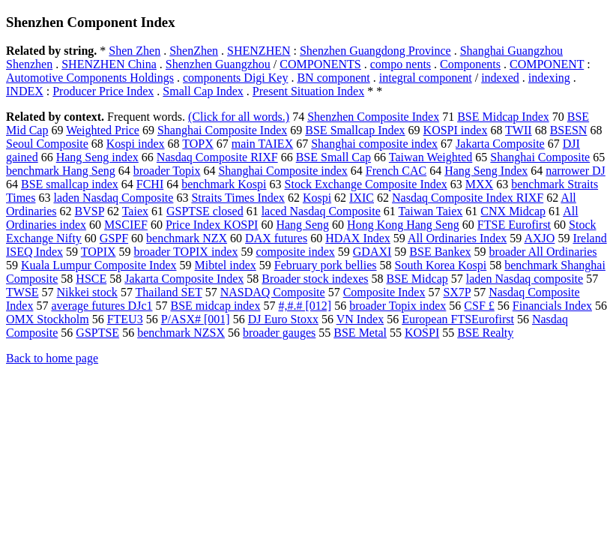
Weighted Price (102, 130)
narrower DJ (576, 170)
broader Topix (167, 170)
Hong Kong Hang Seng (403, 224)
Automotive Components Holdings (90, 77)
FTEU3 (125, 319)
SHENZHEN (258, 50)
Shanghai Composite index (282, 170)
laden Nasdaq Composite (113, 197)
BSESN (569, 130)
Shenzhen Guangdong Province (375, 50)
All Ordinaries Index (457, 238)
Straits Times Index (237, 197)
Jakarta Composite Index (184, 278)
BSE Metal (360, 332)
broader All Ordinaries (543, 251)
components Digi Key (235, 77)
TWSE (22, 292)
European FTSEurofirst (458, 319)
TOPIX (98, 251)
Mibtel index (225, 265)
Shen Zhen (134, 50)
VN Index (360, 319)
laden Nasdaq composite (524, 278)
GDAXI (372, 251)
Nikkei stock (87, 292)
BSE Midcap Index (503, 116)
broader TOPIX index (186, 251)
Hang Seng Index (486, 170)
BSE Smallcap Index (355, 130)
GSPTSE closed (205, 211)
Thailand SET (169, 292)
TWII (518, 130)
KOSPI (422, 332)
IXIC (361, 197)
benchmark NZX (186, 238)
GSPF (114, 238)
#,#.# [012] (304, 305)
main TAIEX (262, 143)
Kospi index (135, 143)
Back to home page (52, 358)
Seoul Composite (47, 143)
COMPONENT (547, 64)
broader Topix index (397, 305)
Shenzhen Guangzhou (218, 64)
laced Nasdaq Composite (321, 211)
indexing (549, 77)
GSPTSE (97, 332)
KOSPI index (455, 130)
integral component (425, 77)
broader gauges (279, 332)
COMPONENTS (320, 64)
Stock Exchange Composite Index (366, 184)
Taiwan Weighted (430, 157)
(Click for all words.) (238, 116)
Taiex (135, 211)
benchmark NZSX (181, 332)
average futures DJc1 (101, 305)
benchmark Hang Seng (60, 170)
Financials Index (552, 305)
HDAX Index (357, 238)
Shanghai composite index (374, 143)
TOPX (198, 143)
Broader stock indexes (315, 278)
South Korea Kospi (441, 265)
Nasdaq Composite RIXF (217, 157)
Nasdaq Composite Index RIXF (467, 197)
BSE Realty (485, 332)
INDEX (24, 91)
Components (470, 64)
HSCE (91, 278)
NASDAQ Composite (272, 292)
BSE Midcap (417, 278)
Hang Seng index (97, 157)
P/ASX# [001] (195, 319)
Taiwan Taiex (430, 211)
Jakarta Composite (500, 143)
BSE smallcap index (69, 184)
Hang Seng (302, 224)
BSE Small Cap (333, 157)
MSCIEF (126, 224)
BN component (333, 77)
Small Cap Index (203, 91)
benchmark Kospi (223, 184)
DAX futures (276, 238)
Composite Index (384, 292)
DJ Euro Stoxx (283, 319)
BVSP (89, 211)
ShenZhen (193, 50)
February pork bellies (325, 265)
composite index (295, 251)
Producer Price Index (103, 91)
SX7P (457, 292)
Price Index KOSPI (212, 224)
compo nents (400, 64)
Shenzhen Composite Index (373, 116)
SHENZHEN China (109, 64)
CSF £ (479, 305)
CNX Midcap (513, 211)
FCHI (149, 184)
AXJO (539, 238)
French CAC (396, 170)
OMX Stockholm (47, 319)
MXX (479, 184)
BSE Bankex (440, 251)
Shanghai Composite (540, 157)
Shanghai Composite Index (222, 130)
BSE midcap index (215, 305)
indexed (500, 77)
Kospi (317, 197)
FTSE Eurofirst (514, 224)
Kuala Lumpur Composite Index (99, 265)
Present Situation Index (308, 91)
